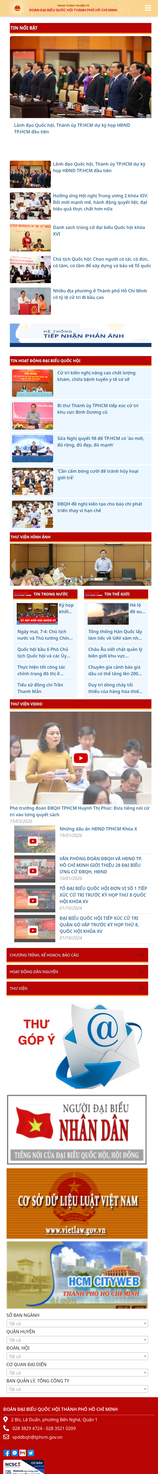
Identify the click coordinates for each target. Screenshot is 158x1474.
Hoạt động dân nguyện (34, 971)
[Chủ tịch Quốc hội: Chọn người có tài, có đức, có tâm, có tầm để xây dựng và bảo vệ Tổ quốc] (91, 114)
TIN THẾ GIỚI (107, 594)
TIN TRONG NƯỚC (41, 594)
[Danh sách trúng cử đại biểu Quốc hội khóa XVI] (81, 114)
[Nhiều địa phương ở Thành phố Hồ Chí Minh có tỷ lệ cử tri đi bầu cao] (100, 114)
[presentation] (13, 565)
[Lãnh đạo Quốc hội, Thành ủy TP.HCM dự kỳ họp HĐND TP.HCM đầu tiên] (61, 114)
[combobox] (77, 1323)
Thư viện (18, 988)
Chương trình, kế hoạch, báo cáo (44, 955)
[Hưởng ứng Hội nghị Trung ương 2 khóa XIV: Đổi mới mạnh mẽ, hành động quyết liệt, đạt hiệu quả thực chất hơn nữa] (71, 114)
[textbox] (77, 1324)
